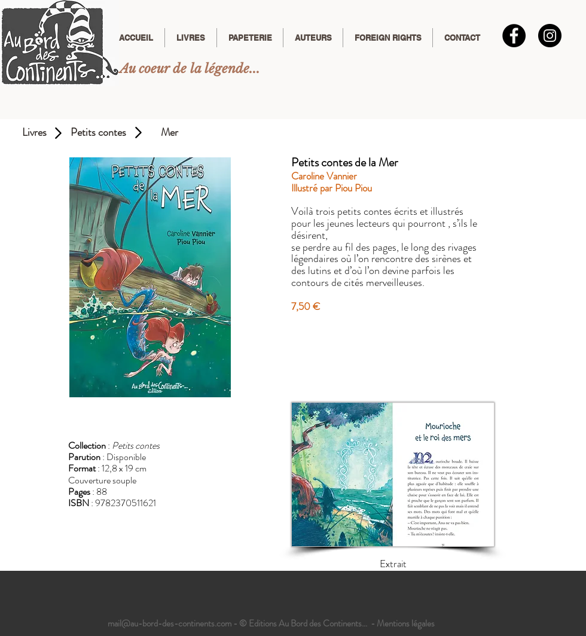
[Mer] (170, 133)
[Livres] (34, 133)
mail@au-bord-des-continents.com (169, 623)
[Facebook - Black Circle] (514, 35)
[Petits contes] (98, 133)
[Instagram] (549, 35)
